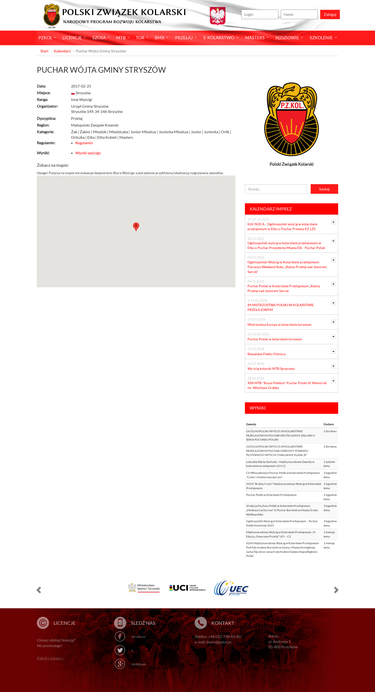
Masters (255, 37)
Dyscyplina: (46, 118)
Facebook (138, 636)
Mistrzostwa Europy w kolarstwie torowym (279, 324)
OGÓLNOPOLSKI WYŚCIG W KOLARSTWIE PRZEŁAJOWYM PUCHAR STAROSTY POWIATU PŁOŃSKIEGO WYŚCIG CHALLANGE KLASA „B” (277, 451)
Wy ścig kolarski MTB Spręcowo (271, 368)
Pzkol (45, 37)
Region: (43, 125)
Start (44, 51)
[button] (38, 589)
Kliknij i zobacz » (50, 658)
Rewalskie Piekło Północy (267, 354)
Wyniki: (43, 152)
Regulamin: (46, 142)
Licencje (72, 37)
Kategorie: (45, 131)
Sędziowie (287, 37)
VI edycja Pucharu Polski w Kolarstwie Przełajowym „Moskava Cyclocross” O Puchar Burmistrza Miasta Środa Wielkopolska (282, 510)
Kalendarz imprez (271, 208)
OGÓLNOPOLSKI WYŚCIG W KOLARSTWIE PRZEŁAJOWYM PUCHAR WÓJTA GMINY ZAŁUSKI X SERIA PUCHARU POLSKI (280, 435)
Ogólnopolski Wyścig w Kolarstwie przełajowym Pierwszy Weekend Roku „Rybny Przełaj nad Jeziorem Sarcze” (287, 267)
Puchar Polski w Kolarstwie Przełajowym (271, 495)
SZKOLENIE (321, 37)
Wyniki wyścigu (88, 152)
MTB (121, 37)
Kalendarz (62, 51)
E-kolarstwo (219, 37)
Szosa (99, 37)
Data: (41, 86)
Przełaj (184, 37)
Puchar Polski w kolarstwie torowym (275, 339)
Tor (140, 37)
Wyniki (258, 407)
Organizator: (47, 106)
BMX (160, 37)
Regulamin (84, 142)
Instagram (139, 664)
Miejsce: (43, 92)
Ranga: (42, 99)
